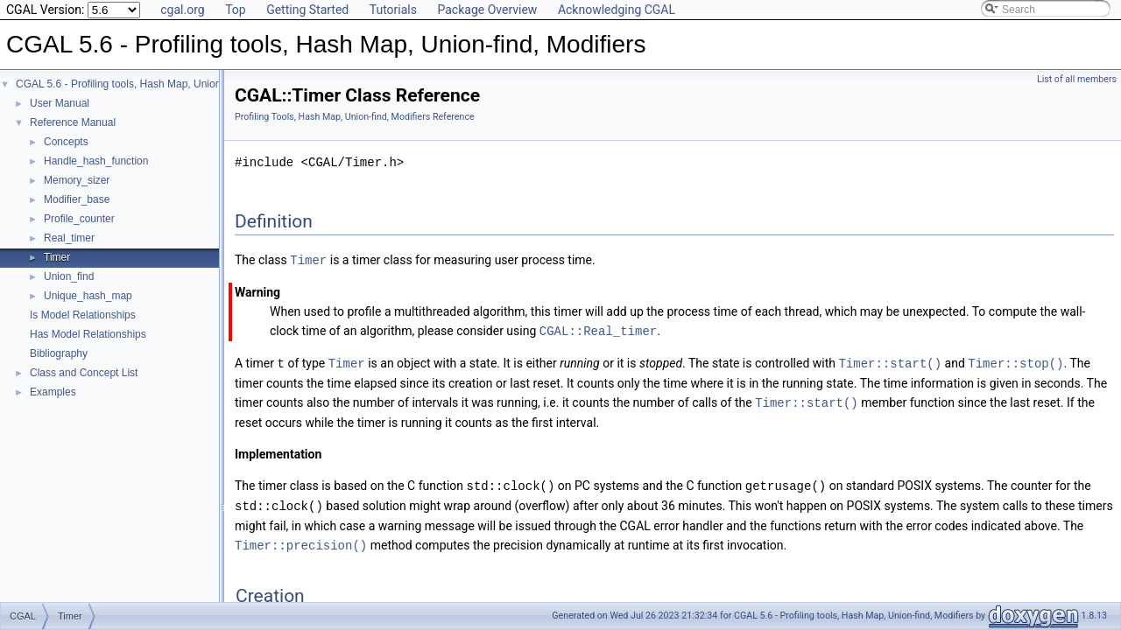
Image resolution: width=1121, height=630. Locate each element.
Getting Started (307, 10)
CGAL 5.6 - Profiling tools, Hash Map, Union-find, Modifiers (153, 84)
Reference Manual (73, 122)
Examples (53, 392)
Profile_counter (79, 219)
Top (235, 10)
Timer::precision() (301, 539)
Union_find (69, 276)
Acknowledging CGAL (616, 10)
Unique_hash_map (88, 296)
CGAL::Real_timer (598, 329)
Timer (57, 257)
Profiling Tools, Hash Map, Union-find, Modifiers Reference (355, 116)
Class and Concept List (83, 373)
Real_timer (69, 238)
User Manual (59, 103)
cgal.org (182, 10)
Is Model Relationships (83, 315)
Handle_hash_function (96, 161)
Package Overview (487, 10)
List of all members (1077, 79)
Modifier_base (76, 199)
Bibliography (59, 353)
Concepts (66, 142)
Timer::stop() (1015, 361)
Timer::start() (889, 361)
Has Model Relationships (88, 334)
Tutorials (393, 10)
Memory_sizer (76, 180)
